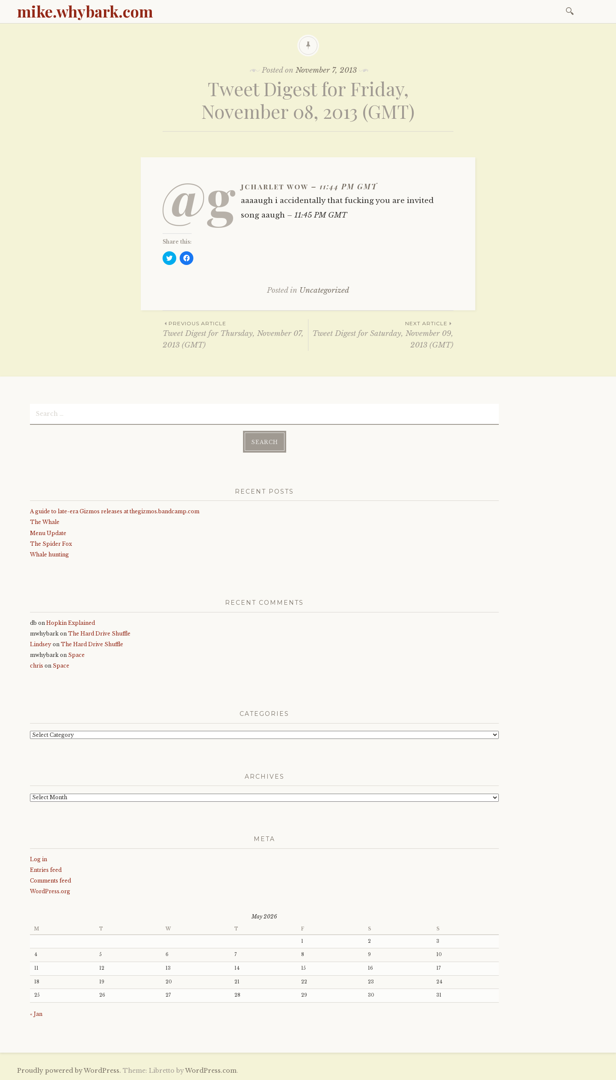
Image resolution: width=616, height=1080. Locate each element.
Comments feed (50, 880)
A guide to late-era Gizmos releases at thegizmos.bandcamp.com (114, 511)
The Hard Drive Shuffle (99, 633)
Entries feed (46, 870)
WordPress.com (211, 1070)
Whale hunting (49, 554)
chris (36, 665)
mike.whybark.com (85, 11)
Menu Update (48, 533)
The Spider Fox (51, 544)
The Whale (44, 522)
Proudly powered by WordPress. (69, 1070)
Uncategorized (324, 290)
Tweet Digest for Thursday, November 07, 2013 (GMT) (235, 334)
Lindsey (40, 644)
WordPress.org (50, 891)
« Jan (36, 1014)
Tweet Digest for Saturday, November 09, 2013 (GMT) (380, 334)
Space (76, 655)
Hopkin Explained (70, 623)
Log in (38, 859)
